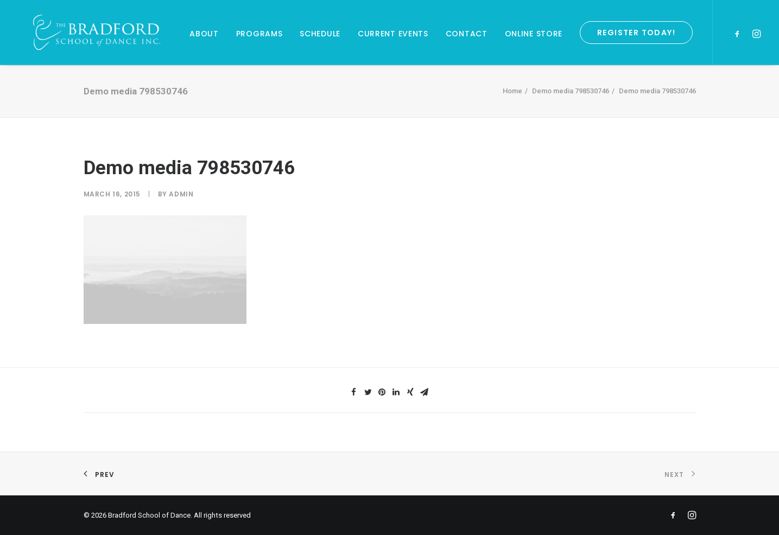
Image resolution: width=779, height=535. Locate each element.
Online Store (533, 33)
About (204, 33)
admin (181, 194)
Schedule (320, 33)
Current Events (393, 33)
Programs (259, 33)
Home (512, 91)
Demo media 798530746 (570, 91)
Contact (466, 33)
